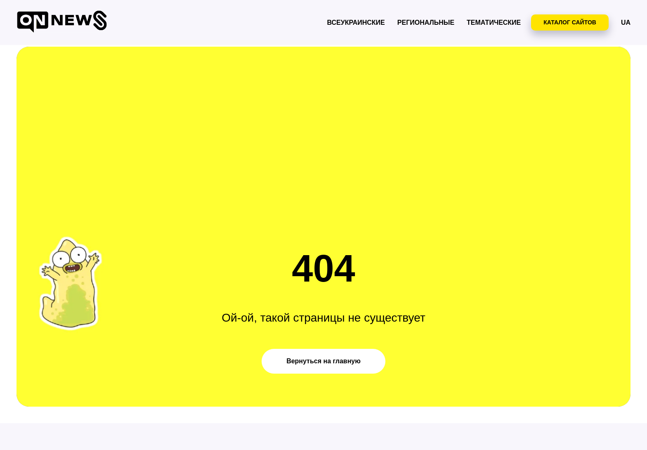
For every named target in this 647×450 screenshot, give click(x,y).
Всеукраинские (356, 22)
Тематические (494, 22)
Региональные (425, 22)
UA (625, 22)
